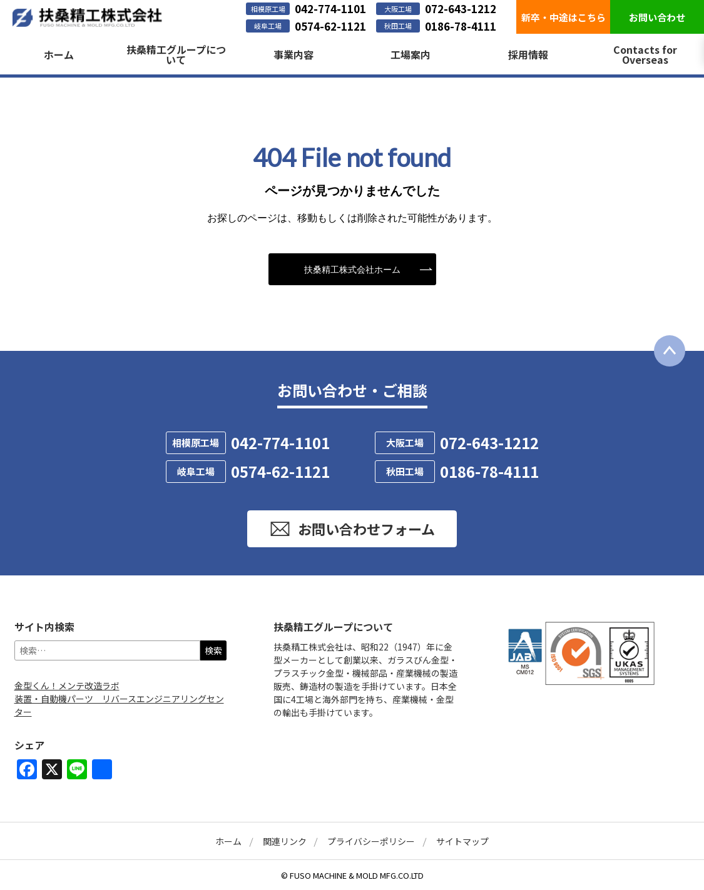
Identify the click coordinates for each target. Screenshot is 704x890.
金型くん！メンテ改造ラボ (67, 685)
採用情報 (528, 54)
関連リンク (285, 841)
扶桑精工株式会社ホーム (352, 269)
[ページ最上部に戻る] (669, 351)
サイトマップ (462, 841)
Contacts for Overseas (645, 54)
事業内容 (293, 54)
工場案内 (410, 54)
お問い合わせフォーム (352, 529)
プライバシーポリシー (371, 841)
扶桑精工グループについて (176, 54)
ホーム (59, 54)
